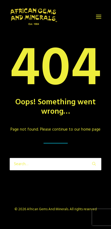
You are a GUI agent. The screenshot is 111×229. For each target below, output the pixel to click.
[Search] (55, 164)
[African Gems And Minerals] (34, 16)
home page (91, 129)
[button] (98, 16)
